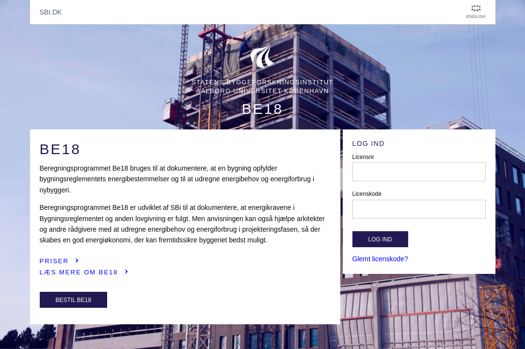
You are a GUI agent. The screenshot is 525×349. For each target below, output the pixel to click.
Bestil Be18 (74, 300)
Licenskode (367, 193)
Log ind (380, 239)
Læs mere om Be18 (79, 272)
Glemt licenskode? (380, 259)
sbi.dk (51, 12)
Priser (54, 261)
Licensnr (363, 157)
